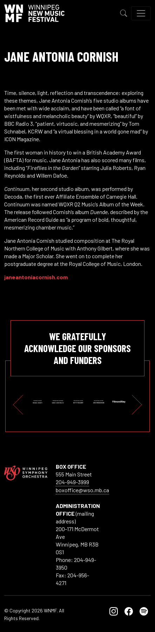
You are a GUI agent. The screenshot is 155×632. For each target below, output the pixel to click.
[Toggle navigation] (141, 13)
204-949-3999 (72, 482)
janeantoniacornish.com (36, 277)
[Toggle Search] (124, 13)
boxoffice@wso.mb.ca (82, 490)
